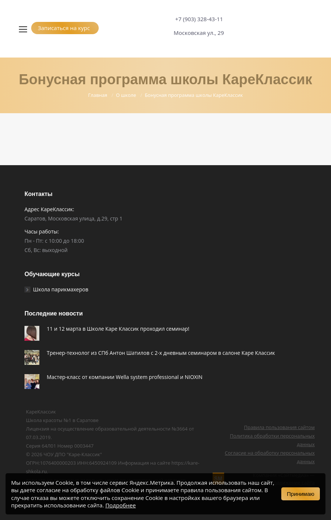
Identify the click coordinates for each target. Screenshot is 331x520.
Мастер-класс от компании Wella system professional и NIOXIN (125, 376)
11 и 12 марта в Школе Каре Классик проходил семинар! (118, 328)
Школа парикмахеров (60, 289)
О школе (126, 95)
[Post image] (31, 333)
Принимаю (300, 494)
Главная (97, 95)
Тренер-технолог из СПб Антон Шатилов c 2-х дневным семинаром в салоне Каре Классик (161, 352)
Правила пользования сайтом (279, 427)
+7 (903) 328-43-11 (199, 19)
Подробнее (120, 505)
